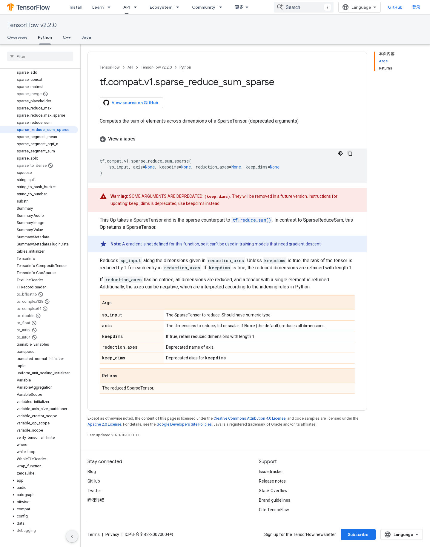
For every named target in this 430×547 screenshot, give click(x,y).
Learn (98, 7)
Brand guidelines (274, 500)
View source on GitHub (130, 103)
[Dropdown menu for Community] (222, 7)
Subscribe (358, 534)
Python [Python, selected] (45, 37)
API (130, 67)
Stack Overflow (273, 490)
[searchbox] (40, 56)
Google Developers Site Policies (184, 424)
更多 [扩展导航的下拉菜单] (239, 7)
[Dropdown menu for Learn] (111, 7)
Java (86, 37)
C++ (67, 37)
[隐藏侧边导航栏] (72, 536)
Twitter (94, 490)
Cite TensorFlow (274, 509)
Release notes (272, 481)
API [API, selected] (126, 7)
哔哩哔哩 (95, 500)
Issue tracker (271, 471)
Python (185, 67)
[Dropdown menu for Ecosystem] (179, 7)
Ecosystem (161, 7)
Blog (91, 471)
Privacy (112, 534)
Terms (93, 534)
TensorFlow (110, 67)
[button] (39, 480)
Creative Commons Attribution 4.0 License (249, 418)
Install (76, 7)
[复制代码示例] (350, 153)
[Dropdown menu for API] (137, 7)
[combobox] (304, 7)
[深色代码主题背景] (340, 153)
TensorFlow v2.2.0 (32, 25)
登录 (416, 7)
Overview (17, 37)
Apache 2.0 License (104, 424)
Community (203, 7)
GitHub (395, 7)
